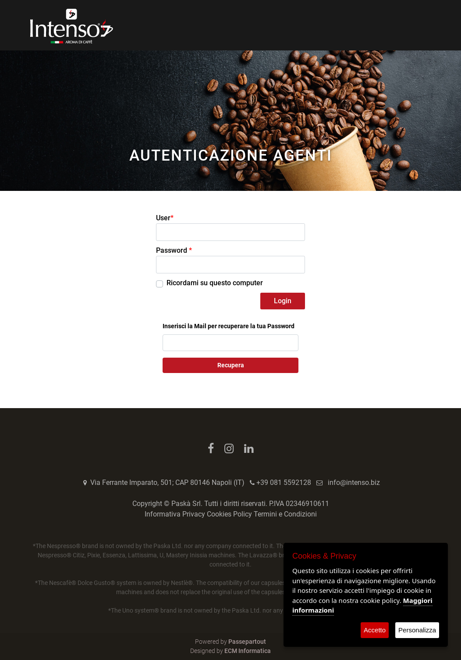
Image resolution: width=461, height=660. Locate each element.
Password (174, 250)
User (165, 218)
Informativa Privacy (175, 514)
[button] (282, 301)
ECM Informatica (247, 650)
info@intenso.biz (354, 482)
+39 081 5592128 (283, 482)
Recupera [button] (230, 365)
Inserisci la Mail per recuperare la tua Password (228, 326)
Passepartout (247, 641)
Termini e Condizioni (285, 514)
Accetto (375, 630)
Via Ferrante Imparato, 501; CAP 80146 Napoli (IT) (167, 482)
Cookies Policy (229, 514)
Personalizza (417, 630)
